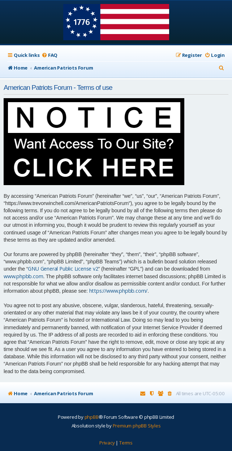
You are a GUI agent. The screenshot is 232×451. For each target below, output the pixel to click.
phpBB (92, 417)
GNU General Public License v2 (63, 268)
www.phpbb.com (23, 276)
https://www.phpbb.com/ (118, 290)
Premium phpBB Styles (137, 425)
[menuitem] (49, 55)
